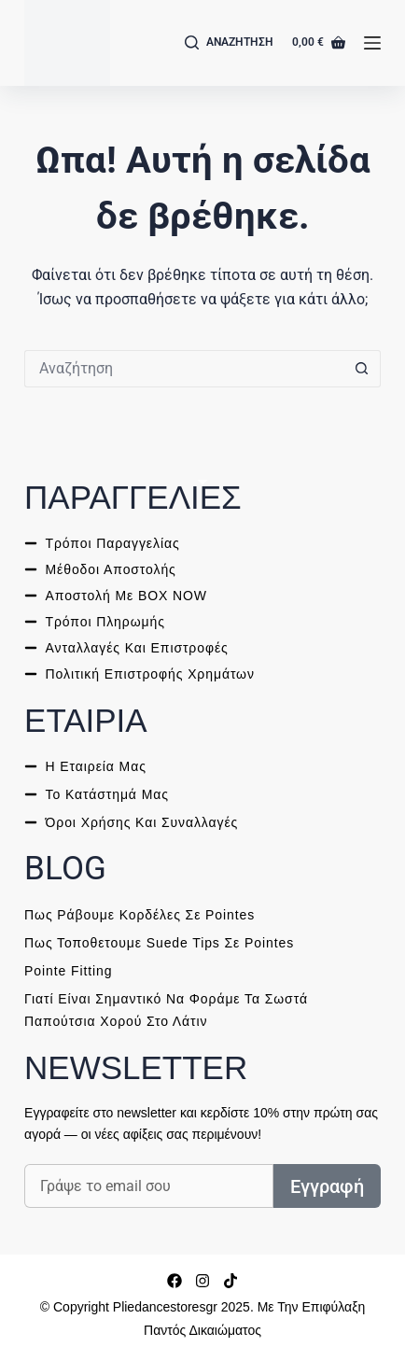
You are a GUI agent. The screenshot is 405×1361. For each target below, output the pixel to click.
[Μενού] (372, 43)
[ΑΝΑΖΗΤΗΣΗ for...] (183, 368)
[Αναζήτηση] (229, 43)
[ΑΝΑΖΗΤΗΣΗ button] (362, 368)
